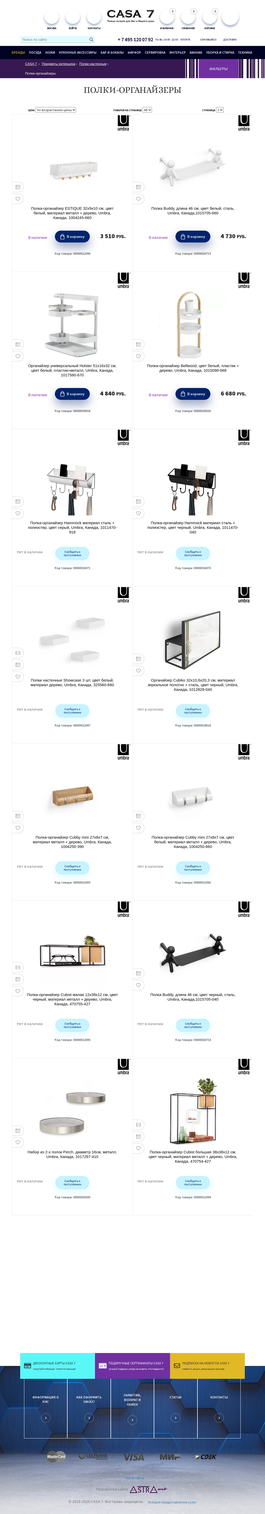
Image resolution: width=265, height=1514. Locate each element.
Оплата (185, 39)
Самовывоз (207, 39)
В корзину (75, 236)
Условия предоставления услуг (172, 1502)
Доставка (230, 39)
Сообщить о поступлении (72, 553)
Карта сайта (134, 1478)
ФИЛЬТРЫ (218, 68)
